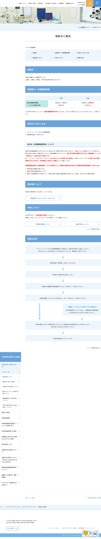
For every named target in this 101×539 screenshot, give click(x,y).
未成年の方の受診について (10, 386)
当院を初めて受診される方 (9, 366)
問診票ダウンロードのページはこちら (43, 198)
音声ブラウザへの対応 (70, 530)
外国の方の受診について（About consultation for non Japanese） (9, 459)
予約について (59, 58)
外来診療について (7, 444)
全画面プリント (85, 27)
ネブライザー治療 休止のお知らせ (9, 484)
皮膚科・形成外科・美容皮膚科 (9, 476)
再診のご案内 (6, 412)
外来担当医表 (6, 418)
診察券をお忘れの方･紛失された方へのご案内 (9, 438)
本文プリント (97, 27)
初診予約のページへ (82, 224)
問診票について (37, 58)
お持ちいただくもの (83, 53)
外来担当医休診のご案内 (9, 431)
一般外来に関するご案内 (10, 357)
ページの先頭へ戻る (93, 229)
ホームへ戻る (31, 498)
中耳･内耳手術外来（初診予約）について (10, 406)
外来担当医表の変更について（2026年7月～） (9, 424)
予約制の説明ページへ (43, 224)
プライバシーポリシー (54, 530)
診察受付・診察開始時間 (62, 53)
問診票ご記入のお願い (9, 382)
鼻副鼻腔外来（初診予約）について (10, 399)
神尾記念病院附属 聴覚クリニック (9, 468)
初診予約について (8, 377)
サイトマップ (90, 530)
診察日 (35, 53)
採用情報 (81, 530)
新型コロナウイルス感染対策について (10, 392)
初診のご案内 (6, 372)
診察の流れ (80, 58)
